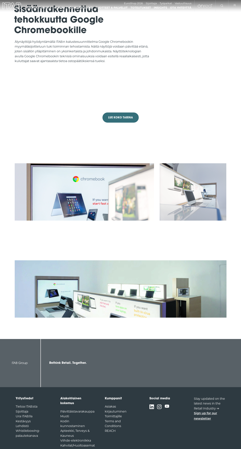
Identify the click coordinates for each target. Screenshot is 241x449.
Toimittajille (113, 416)
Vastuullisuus (183, 3)
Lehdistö (22, 426)
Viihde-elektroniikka (75, 440)
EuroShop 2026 (133, 3)
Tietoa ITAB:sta (26, 406)
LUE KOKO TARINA (120, 117)
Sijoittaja (151, 3)
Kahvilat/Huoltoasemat (77, 445)
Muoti (64, 416)
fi (235, 5)
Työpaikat (166, 3)
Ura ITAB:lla (24, 416)
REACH (110, 431)
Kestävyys (23, 421)
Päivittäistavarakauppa (77, 411)
